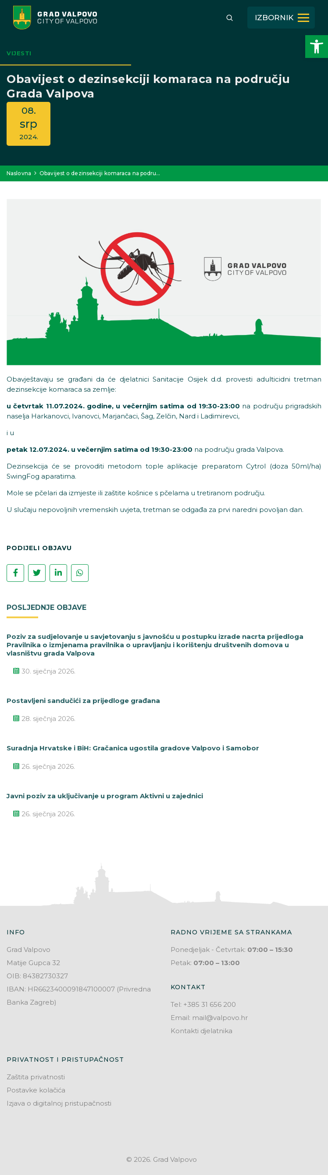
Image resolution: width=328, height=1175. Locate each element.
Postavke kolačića (36, 1090)
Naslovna (19, 173)
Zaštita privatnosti (36, 1077)
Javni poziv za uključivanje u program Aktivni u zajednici (105, 796)
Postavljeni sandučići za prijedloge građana (83, 700)
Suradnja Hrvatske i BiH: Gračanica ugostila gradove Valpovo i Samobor (133, 748)
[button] (316, 46)
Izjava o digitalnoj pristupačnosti (59, 1103)
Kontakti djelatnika (201, 1031)
